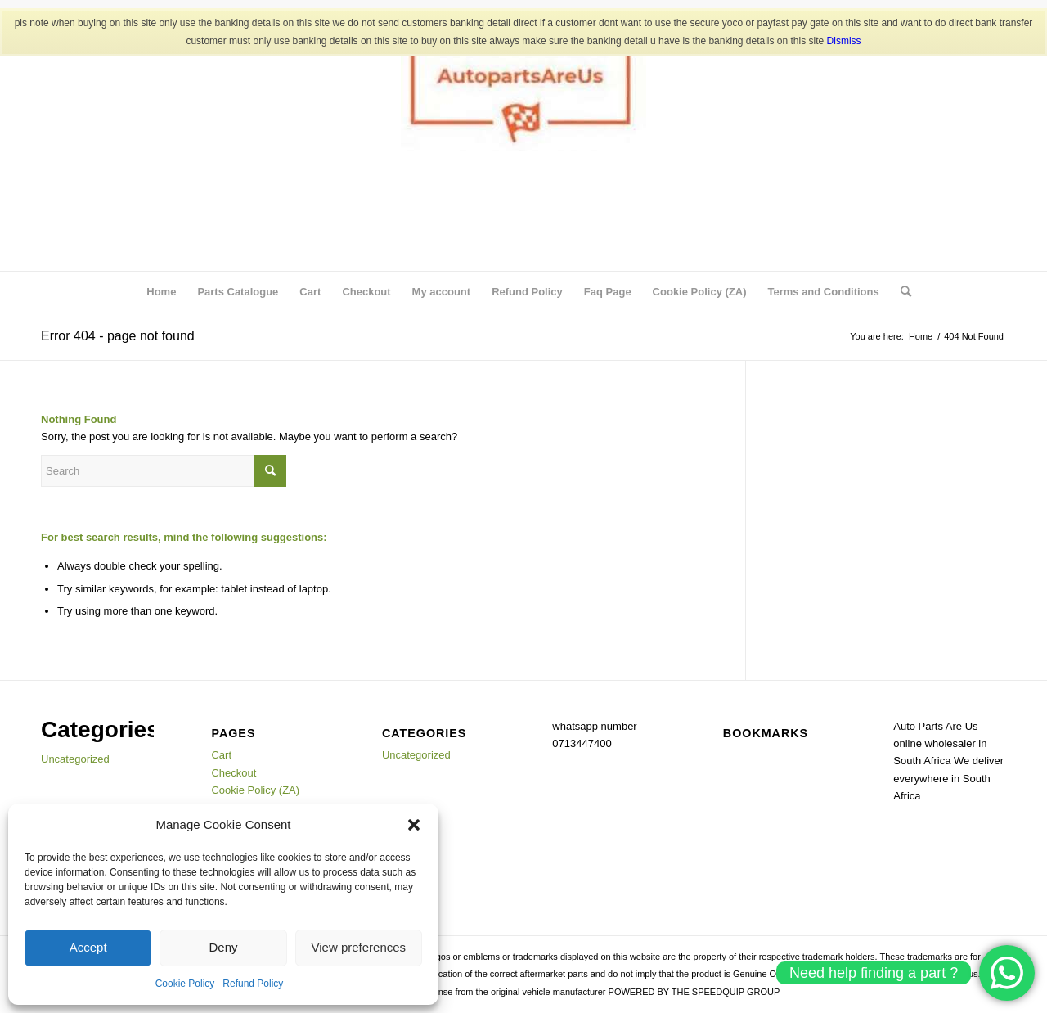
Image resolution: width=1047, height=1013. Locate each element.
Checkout (366, 292)
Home (161, 292)
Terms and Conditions (822, 292)
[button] (414, 825)
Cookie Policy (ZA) (700, 292)
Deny (223, 947)
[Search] (900, 292)
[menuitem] (900, 292)
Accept (88, 947)
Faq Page (607, 292)
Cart (310, 292)
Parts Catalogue (237, 292)
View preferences (359, 947)
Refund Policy (252, 983)
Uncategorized (75, 759)
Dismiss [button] (844, 41)
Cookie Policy (185, 983)
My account (441, 292)
